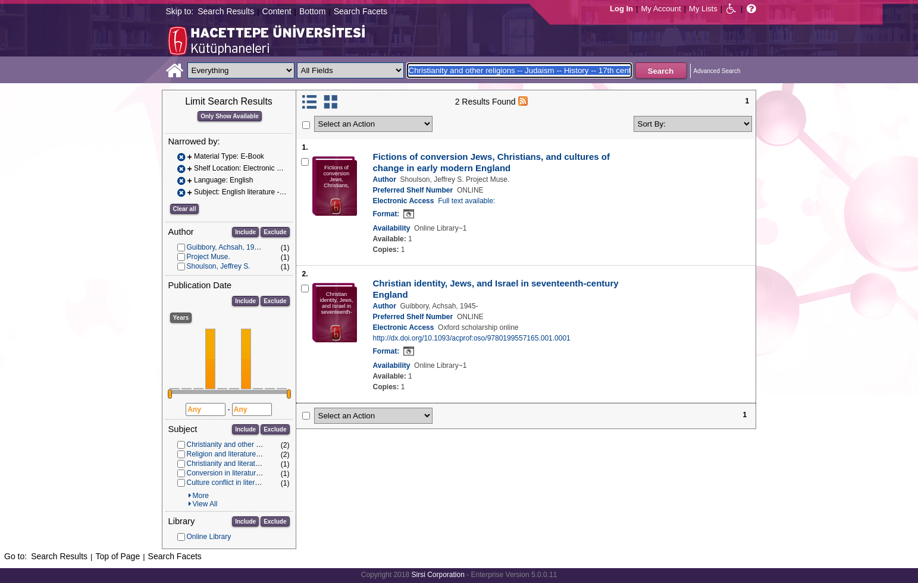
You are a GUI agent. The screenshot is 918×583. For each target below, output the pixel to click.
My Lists (703, 8)
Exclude (275, 232)
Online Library (209, 536)
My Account (661, 8)
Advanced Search (717, 71)
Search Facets (360, 11)
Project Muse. (208, 257)
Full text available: (466, 201)
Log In (621, 8)
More (201, 495)
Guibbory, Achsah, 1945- (226, 247)
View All (205, 504)
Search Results (226, 11)
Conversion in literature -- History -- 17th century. (264, 473)
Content (277, 11)
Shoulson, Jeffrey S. (218, 266)
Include (245, 232)
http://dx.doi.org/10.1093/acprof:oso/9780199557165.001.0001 (472, 338)
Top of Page (117, 556)
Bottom (312, 11)
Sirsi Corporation (437, 575)
